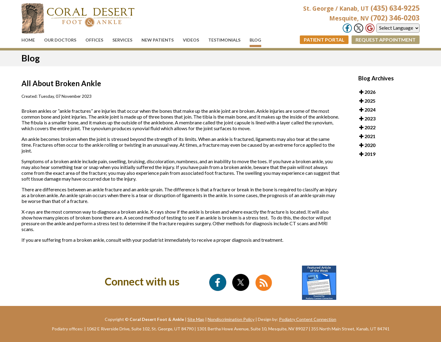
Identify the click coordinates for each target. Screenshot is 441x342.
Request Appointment (386, 39)
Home (28, 39)
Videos (191, 39)
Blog (255, 39)
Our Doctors (60, 39)
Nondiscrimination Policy (231, 319)
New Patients (157, 39)
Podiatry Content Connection (307, 319)
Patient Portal (324, 39)
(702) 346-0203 (374, 18)
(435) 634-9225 (361, 8)
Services (122, 39)
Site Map (195, 319)
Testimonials (224, 39)
